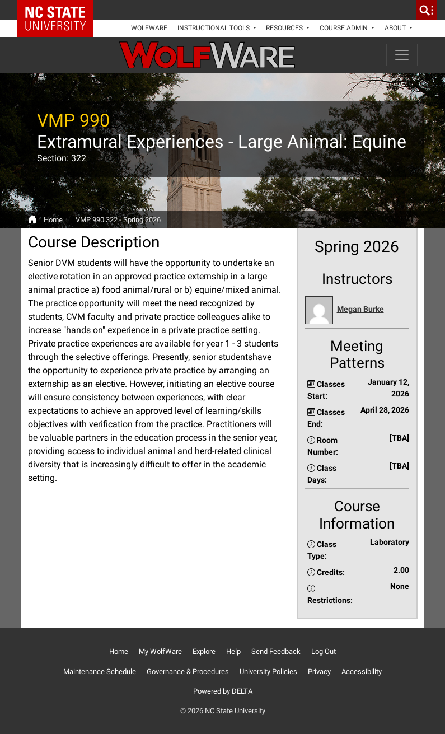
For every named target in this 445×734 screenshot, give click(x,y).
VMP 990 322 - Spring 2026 (118, 220)
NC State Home (59, 10)
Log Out (323, 651)
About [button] (396, 28)
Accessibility (361, 671)
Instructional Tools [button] (214, 28)
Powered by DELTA (222, 691)
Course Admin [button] (344, 28)
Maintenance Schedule (99, 671)
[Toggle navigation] (402, 55)
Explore (204, 651)
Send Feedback (276, 651)
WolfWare (149, 28)
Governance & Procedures (188, 671)
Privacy (319, 671)
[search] (426, 10)
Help (233, 651)
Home (53, 220)
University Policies (268, 671)
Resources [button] (285, 28)
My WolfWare (160, 651)
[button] (357, 310)
